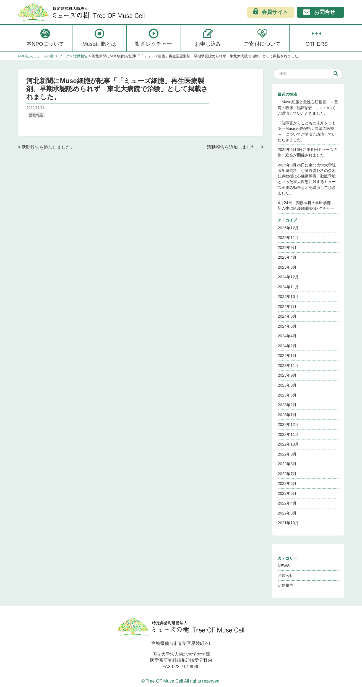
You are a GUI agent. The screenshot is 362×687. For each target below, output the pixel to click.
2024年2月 (287, 346)
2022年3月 (287, 513)
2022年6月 (287, 483)
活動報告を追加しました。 (46, 147)
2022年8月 (287, 464)
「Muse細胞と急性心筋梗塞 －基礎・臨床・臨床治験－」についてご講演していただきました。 (308, 107)
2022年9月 (287, 454)
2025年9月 (287, 247)
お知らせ (285, 575)
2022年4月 (287, 503)
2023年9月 (287, 375)
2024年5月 (287, 326)
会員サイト (270, 12)
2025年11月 (288, 237)
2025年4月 (287, 257)
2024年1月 (287, 355)
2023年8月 (287, 385)
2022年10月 (288, 444)
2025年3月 (287, 267)
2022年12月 (288, 424)
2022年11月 (288, 434)
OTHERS (317, 37)
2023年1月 (287, 415)
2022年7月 (287, 474)
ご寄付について (262, 37)
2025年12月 (288, 228)
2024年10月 (288, 296)
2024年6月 (287, 316)
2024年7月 (287, 306)
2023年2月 (287, 405)
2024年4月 (287, 336)
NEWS (284, 566)
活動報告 (36, 115)
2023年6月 (287, 395)
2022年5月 (287, 493)
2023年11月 (288, 365)
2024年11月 (288, 287)
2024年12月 (288, 277)
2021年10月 (288, 523)
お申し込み (208, 37)
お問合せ (319, 12)
